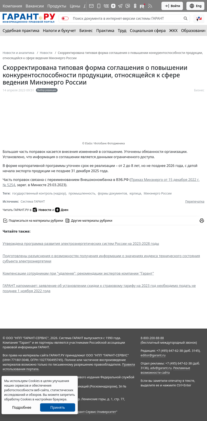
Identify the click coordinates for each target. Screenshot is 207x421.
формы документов (112, 193)
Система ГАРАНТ (33, 201)
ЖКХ (173, 30)
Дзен (61, 209)
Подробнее (21, 407)
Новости (46, 53)
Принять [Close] (57, 407)
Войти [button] (172, 6)
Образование (194, 30)
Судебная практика (21, 30)
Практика (105, 30)
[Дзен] (113, 6)
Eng (195, 6)
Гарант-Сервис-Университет (95, 412)
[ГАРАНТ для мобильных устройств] (98, 6)
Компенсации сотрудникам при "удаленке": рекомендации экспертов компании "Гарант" (78, 273)
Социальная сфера (148, 30)
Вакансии (35, 6)
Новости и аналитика (18, 53)
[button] (198, 18)
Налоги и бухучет (59, 30)
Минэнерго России (158, 193)
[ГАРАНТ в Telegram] (120, 6)
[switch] (65, 18)
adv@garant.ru (161, 368)
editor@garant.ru (153, 355)
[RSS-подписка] (150, 6)
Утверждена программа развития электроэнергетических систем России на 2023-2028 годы (81, 243)
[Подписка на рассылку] (91, 6)
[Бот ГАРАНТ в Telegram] (127, 6)
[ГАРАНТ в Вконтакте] (106, 6)
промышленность (82, 193)
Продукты (56, 6)
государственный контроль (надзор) (39, 193)
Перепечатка (194, 201)
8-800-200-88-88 (152, 338)
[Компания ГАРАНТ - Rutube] (142, 6)
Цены (75, 6)
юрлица (135, 193)
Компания (12, 6)
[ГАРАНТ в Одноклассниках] (135, 6)
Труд (122, 30)
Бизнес (86, 30)
